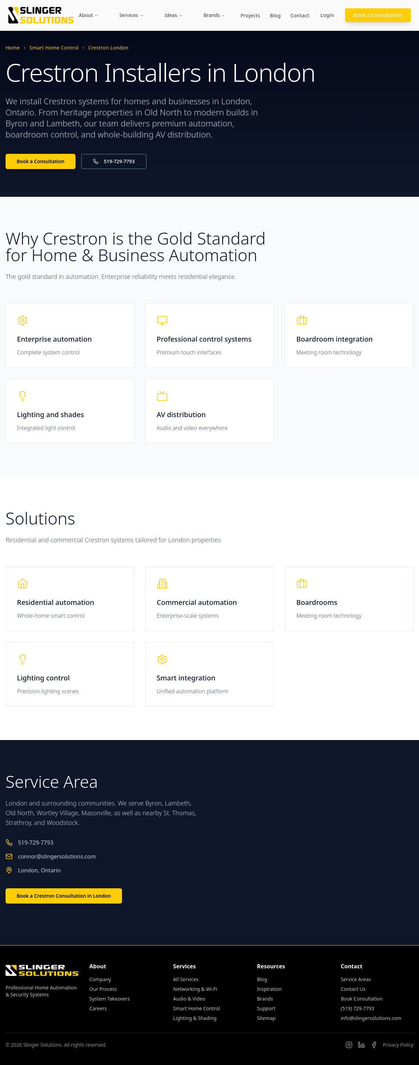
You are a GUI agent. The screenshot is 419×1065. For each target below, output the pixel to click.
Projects (250, 15)
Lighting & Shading (195, 1018)
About (89, 15)
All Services (186, 979)
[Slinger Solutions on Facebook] (373, 1044)
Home (13, 47)
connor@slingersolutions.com (57, 856)
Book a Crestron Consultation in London (64, 895)
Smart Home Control (53, 47)
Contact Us (353, 989)
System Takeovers (109, 998)
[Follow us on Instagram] (349, 1044)
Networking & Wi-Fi (195, 989)
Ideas (174, 15)
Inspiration (269, 989)
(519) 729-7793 (357, 1008)
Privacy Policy (398, 1044)
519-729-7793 (114, 161)
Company (100, 979)
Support (266, 1008)
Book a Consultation (377, 15)
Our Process (103, 989)
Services (131, 15)
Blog (275, 15)
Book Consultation (362, 998)
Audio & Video (189, 998)
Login (327, 15)
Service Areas (356, 979)
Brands (214, 15)
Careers (98, 1008)
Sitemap (266, 1018)
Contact (299, 15)
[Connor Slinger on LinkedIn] (361, 1044)
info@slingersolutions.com (371, 1018)
